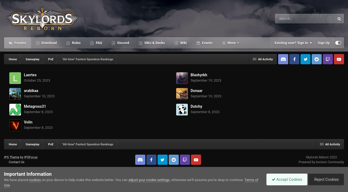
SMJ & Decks (154, 43)
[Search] (291, 18)
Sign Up (324, 43)
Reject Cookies (325, 179)
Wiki (183, 43)
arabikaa (31, 91)
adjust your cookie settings (148, 180)
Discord (122, 43)
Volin (28, 122)
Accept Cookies (285, 179)
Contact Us (16, 162)
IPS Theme (11, 157)
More (232, 43)
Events (206, 43)
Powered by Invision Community (321, 162)
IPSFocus (30, 157)
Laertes (30, 75)
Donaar (197, 91)
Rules (75, 43)
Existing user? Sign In (293, 43)
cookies (35, 180)
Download (49, 43)
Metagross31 (35, 106)
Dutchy (196, 106)
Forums (20, 43)
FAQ (98, 43)
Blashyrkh (199, 75)
